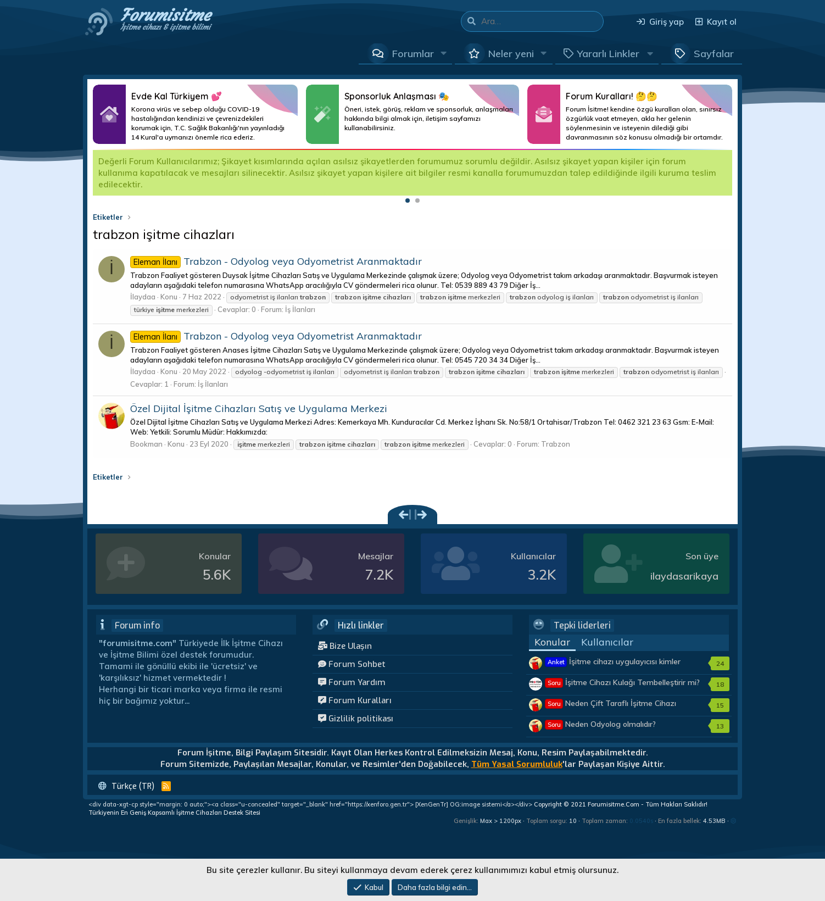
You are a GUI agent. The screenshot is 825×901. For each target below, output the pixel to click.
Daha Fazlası (195, 114)
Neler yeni (511, 53)
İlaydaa (142, 296)
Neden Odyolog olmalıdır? (600, 724)
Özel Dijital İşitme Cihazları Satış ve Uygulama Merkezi (258, 408)
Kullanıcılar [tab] (607, 642)
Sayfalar (714, 53)
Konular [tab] (552, 642)
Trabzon (555, 444)
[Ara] (542, 21)
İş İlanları (300, 309)
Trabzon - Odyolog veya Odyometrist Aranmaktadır (276, 261)
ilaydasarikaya (684, 576)
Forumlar (413, 53)
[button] (444, 53)
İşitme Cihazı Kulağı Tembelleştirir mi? (622, 682)
